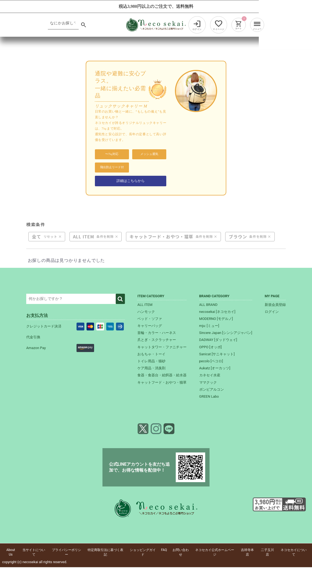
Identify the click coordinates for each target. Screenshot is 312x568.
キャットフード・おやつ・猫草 (161, 237)
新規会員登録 (275, 305)
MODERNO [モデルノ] (216, 319)
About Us (10, 553)
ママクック (208, 383)
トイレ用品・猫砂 (151, 362)
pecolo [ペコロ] (211, 362)
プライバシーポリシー (66, 553)
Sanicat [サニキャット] (217, 355)
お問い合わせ (180, 553)
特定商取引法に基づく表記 (105, 553)
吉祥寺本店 (247, 553)
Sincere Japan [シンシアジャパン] (225, 334)
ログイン (272, 312)
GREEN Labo (209, 397)
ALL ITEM (83, 237)
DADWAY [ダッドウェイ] (218, 341)
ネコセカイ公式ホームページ (214, 553)
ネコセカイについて (294, 553)
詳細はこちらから (130, 181)
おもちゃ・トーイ (151, 355)
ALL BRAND (208, 305)
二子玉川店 (267, 553)
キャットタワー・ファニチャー (162, 348)
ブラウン (238, 237)
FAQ (164, 551)
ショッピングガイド (143, 553)
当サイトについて (33, 553)
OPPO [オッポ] (210, 348)
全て (36, 237)
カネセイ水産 (209, 376)
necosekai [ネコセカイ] (217, 312)
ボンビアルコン (211, 390)
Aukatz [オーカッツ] (214, 369)
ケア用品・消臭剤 (151, 369)
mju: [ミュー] (209, 326)
